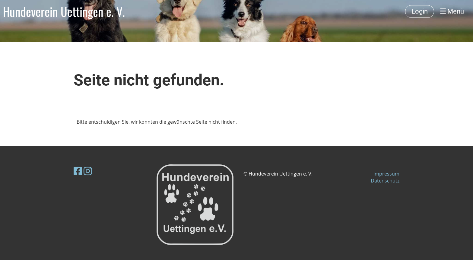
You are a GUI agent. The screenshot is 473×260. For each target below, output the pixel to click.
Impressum (386, 173)
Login (419, 11)
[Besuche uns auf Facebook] (78, 170)
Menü (452, 11)
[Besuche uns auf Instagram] (88, 170)
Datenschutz (385, 180)
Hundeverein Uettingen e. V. (64, 11)
